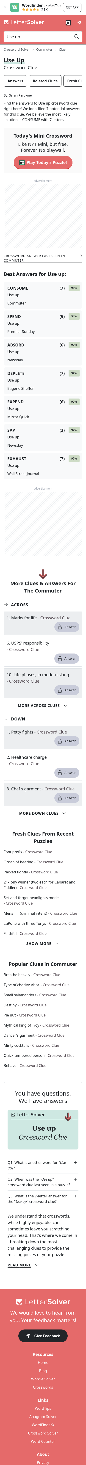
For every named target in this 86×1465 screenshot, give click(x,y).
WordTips (43, 1408)
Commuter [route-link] (44, 49)
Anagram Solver (43, 1416)
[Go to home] (43, 1301)
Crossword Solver (43, 1433)
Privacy (43, 1462)
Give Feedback (43, 1336)
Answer (66, 627)
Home (43, 1362)
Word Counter (43, 1441)
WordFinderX (43, 1424)
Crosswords (43, 1387)
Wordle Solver (43, 1379)
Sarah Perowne (20, 95)
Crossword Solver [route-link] (17, 49)
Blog (43, 1370)
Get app (72, 7)
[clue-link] (43, 618)
